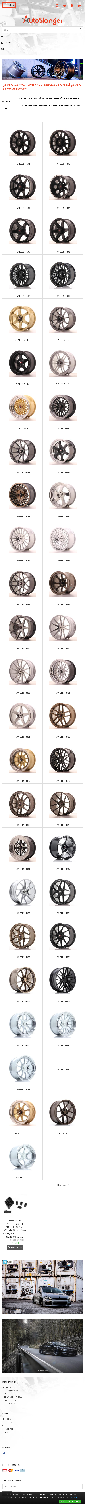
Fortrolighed (8, 1387)
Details (74, 1498)
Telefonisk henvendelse (12, 1397)
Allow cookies (70, 1501)
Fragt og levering (10, 1390)
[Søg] (81, 29)
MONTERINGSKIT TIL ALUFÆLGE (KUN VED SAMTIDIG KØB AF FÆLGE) (15, 1227)
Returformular (9, 1403)
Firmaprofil (7, 1393)
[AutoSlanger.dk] (42, 19)
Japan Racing (15, 1220)
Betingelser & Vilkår (11, 1400)
